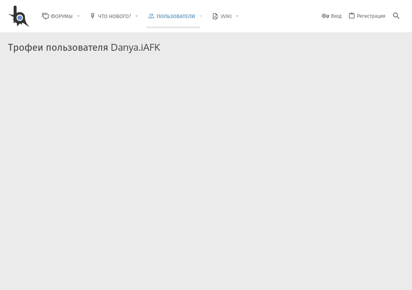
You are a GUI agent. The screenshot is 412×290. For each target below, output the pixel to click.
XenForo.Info (59, 263)
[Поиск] (396, 16)
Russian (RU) (73, 279)
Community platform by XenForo (74, 256)
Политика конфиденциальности (321, 279)
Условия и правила (258, 279)
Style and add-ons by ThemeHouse (181, 256)
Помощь (372, 279)
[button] (84, 16)
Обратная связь (215, 279)
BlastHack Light (28, 279)
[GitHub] (394, 259)
